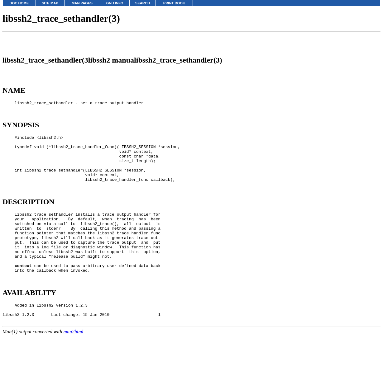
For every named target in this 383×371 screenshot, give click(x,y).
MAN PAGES (82, 3)
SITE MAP (50, 3)
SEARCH (142, 3)
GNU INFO (114, 3)
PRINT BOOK (174, 3)
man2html (74, 368)
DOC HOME (19, 3)
